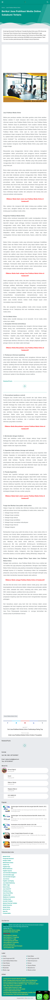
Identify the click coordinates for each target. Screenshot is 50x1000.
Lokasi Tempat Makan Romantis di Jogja (22, 833)
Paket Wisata (6, 963)
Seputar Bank (6, 965)
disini (11, 928)
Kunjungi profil (11, 771)
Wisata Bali (6, 967)
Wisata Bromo (31, 967)
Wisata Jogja (6, 970)
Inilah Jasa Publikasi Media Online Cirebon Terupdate (25, 735)
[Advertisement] (25, 57)
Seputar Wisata (32, 965)
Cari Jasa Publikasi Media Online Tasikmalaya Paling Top (25, 729)
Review (29, 963)
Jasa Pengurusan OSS (8, 958)
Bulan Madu (31, 956)
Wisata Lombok (32, 970)
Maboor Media (30, 998)
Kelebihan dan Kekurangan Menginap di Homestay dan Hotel (28, 842)
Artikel (4, 956)
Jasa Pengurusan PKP (33, 958)
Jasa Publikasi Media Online (11, 716)
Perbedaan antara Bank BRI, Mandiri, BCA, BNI (23, 824)
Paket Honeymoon (32, 960)
